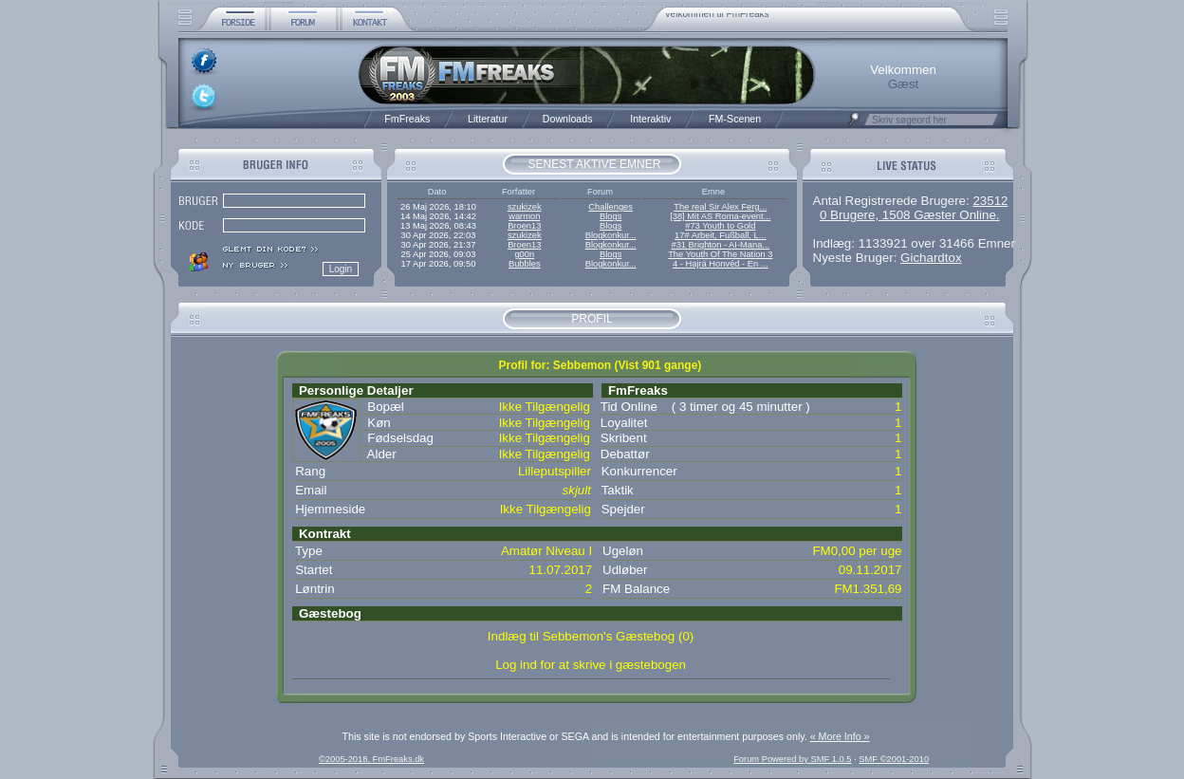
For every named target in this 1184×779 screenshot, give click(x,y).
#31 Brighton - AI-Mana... (720, 245)
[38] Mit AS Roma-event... (720, 216)
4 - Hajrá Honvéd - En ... (720, 264)
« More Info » (840, 736)
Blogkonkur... (611, 235)
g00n (524, 254)
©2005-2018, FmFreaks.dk (371, 759)
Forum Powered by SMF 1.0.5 (792, 759)
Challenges (610, 207)
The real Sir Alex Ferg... (720, 207)
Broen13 (524, 226)
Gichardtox (930, 257)
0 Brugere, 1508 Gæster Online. (910, 215)
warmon (524, 216)
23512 (990, 201)
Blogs (610, 216)
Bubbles (525, 264)
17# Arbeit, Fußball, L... (720, 235)
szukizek (525, 207)
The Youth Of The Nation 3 (720, 254)
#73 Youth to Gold (720, 226)
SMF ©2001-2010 (894, 759)
